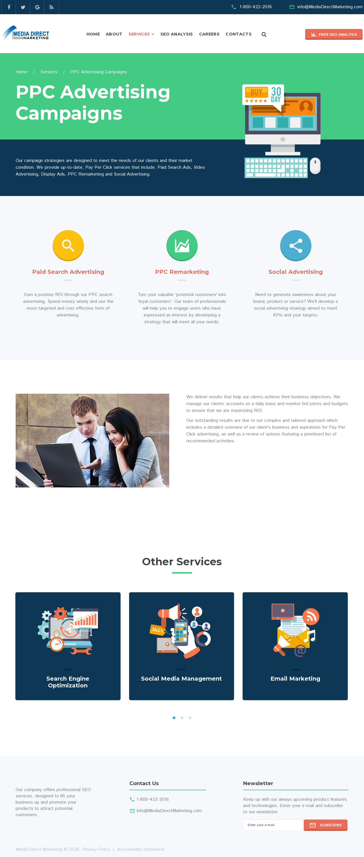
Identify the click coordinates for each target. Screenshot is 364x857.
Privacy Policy (96, 849)
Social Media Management (181, 678)
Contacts (239, 34)
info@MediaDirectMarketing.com (330, 7)
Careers (209, 34)
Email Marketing (295, 678)
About (114, 34)
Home (93, 34)
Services (139, 34)
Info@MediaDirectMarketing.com (169, 811)
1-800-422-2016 (255, 7)
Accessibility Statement (141, 849)
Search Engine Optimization (67, 682)
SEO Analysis (176, 34)
